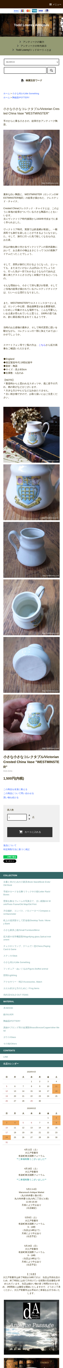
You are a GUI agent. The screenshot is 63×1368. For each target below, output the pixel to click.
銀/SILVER (8, 1014)
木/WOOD (8, 1008)
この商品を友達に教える (15, 789)
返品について (9, 845)
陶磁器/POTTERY (20, 97)
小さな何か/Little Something (25, 93)
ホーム (6, 93)
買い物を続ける (11, 797)
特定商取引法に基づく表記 (16, 849)
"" (31, 42)
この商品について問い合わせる (18, 793)
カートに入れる (30, 832)
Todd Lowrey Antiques (31, 25)
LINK (5, 1057)
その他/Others (10, 1044)
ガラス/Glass (9, 1037)
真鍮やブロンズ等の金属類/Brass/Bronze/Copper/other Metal (31, 1029)
